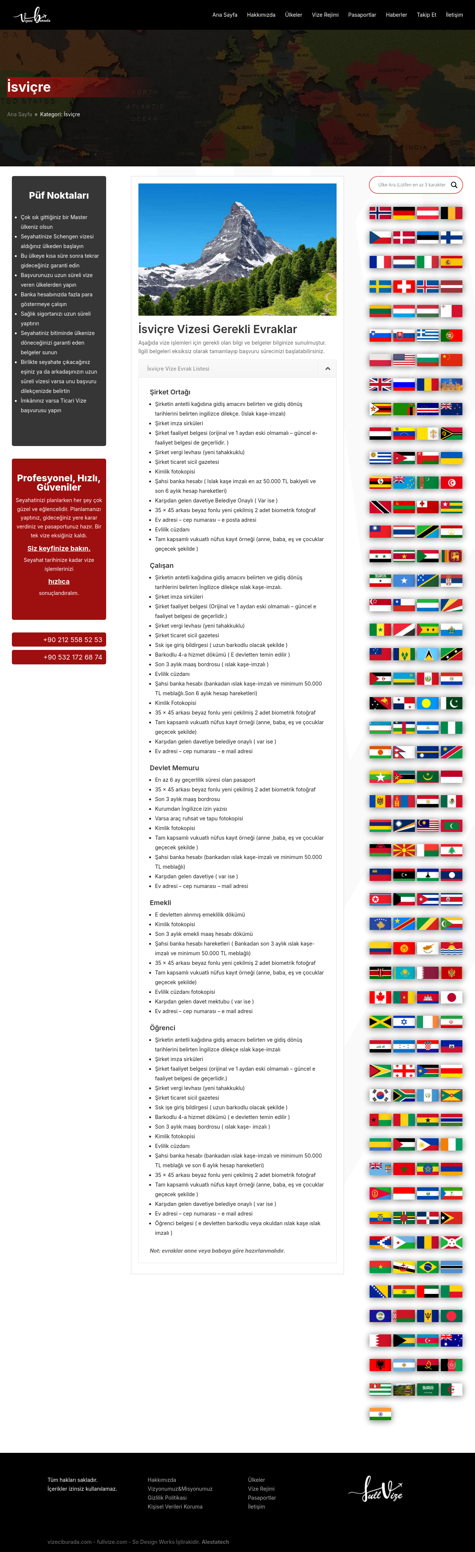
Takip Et (426, 15)
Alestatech (215, 1542)
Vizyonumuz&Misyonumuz (180, 1489)
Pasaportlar (362, 15)
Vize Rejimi (325, 15)
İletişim (454, 15)
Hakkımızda (261, 15)
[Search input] (412, 185)
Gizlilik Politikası (167, 1497)
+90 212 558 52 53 (72, 640)
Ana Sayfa (225, 15)
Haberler (396, 15)
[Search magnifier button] (454, 185)
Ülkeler (293, 15)
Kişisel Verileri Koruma (175, 1506)
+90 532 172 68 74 (72, 657)
